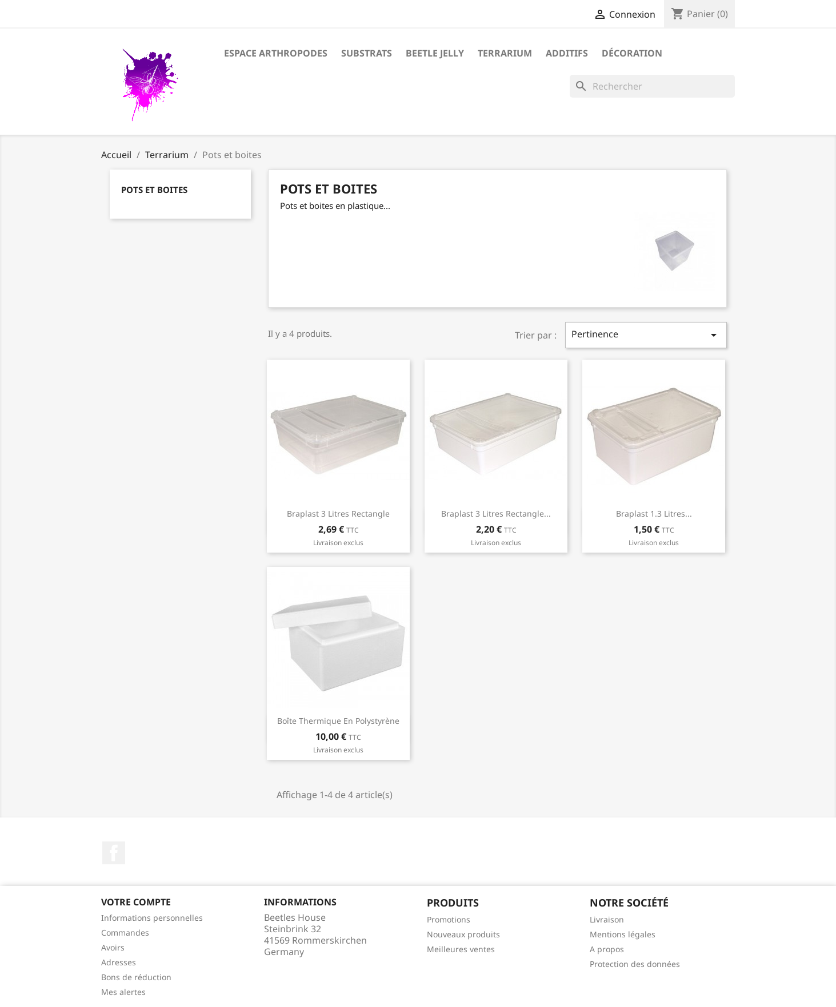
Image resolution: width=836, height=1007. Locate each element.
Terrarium (505, 53)
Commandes (125, 932)
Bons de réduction (136, 977)
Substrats (366, 53)
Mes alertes (123, 991)
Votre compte (136, 902)
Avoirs (113, 947)
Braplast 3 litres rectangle (338, 513)
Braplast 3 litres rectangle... (496, 513)
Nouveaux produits (463, 934)
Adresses (118, 962)
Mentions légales (622, 934)
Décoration (632, 53)
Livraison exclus (338, 542)
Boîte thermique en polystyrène (338, 720)
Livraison (607, 919)
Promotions (448, 919)
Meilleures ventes (461, 949)
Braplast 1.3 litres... (654, 513)
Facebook (113, 852)
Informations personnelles (152, 917)
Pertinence (645, 335)
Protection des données (635, 963)
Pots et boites (154, 189)
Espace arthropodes (275, 53)
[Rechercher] (652, 86)
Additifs (567, 53)
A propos (607, 949)
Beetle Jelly (435, 53)
